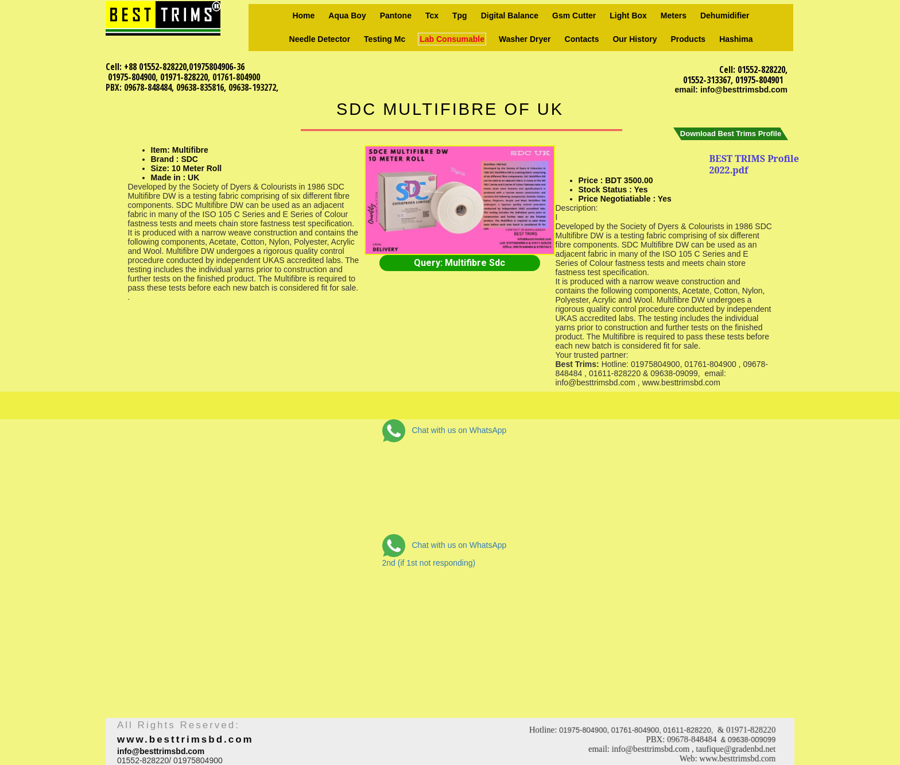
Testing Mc (384, 39)
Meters (673, 15)
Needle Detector (320, 39)
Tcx (432, 15)
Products (687, 39)
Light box (628, 15)
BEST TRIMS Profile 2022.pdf (754, 164)
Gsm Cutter (574, 15)
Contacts (582, 39)
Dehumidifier (725, 15)
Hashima (735, 39)
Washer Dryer (525, 39)
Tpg (459, 15)
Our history (634, 39)
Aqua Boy (347, 15)
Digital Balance (509, 15)
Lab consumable (452, 39)
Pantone (396, 15)
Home (303, 15)
